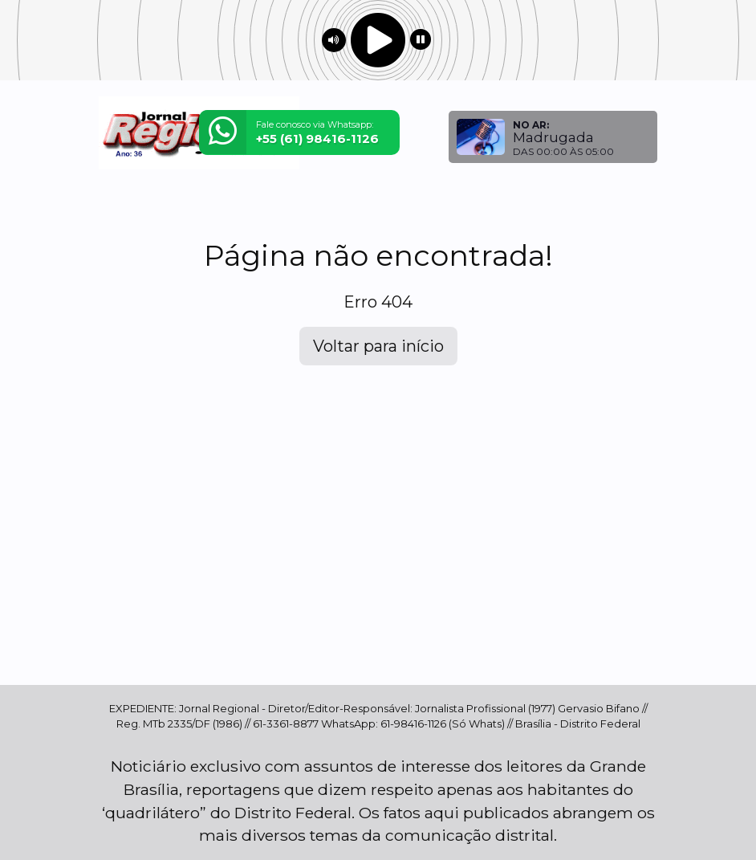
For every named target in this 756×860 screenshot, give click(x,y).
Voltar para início (378, 346)
